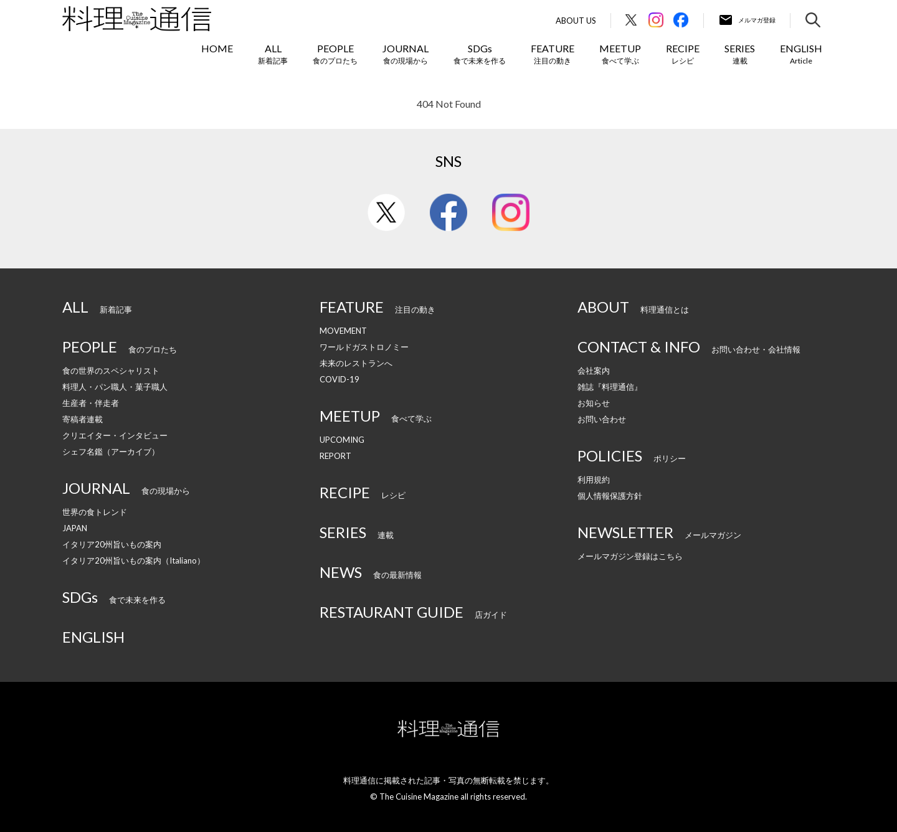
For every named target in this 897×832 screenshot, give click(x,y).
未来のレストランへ (356, 363)
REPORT (335, 456)
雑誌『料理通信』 (609, 387)
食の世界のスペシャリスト (110, 371)
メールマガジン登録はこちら (630, 556)
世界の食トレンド (94, 512)
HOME (217, 48)
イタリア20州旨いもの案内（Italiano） (133, 560)
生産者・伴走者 (90, 403)
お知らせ (593, 403)
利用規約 (593, 480)
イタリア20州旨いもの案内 (111, 544)
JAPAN (74, 528)
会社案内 (593, 371)
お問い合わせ (601, 419)
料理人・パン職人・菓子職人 (115, 387)
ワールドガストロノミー (364, 347)
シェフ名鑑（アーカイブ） (110, 451)
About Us (576, 21)
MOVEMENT (343, 331)
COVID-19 (339, 379)
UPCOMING (342, 440)
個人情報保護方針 (609, 496)
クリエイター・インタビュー (115, 435)
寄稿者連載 (82, 419)
